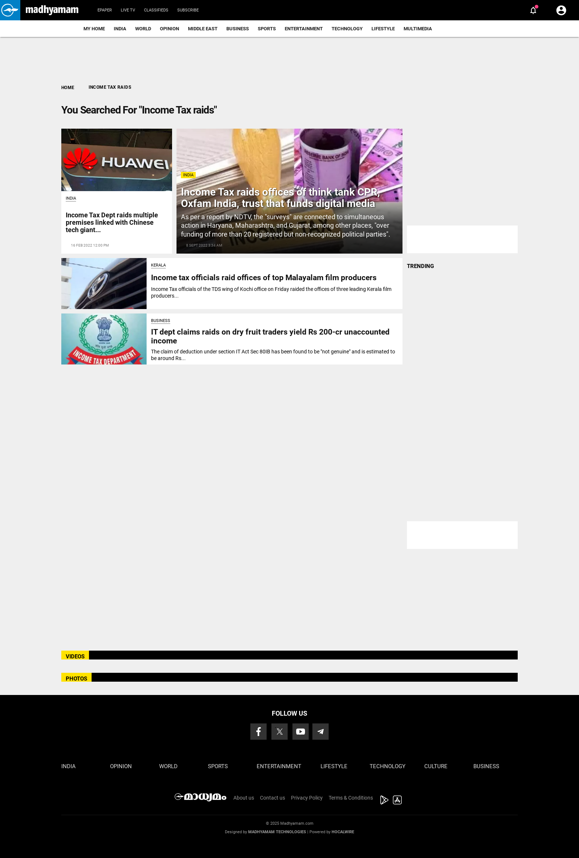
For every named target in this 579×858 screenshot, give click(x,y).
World (143, 28)
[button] (10, 10)
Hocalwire (343, 832)
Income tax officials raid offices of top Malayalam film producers (264, 277)
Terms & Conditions (351, 798)
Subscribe (188, 10)
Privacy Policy (307, 798)
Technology (347, 28)
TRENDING (420, 266)
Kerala (158, 265)
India (120, 28)
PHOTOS (76, 678)
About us (243, 798)
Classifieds (156, 10)
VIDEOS (75, 656)
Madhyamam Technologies (277, 832)
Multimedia (418, 28)
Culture (436, 766)
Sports (267, 28)
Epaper (104, 10)
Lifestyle (383, 28)
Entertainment (304, 28)
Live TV (128, 10)
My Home (94, 28)
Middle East (202, 28)
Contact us (272, 798)
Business (237, 28)
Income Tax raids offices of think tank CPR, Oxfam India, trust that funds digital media (280, 198)
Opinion (169, 28)
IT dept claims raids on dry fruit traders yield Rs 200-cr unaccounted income (270, 336)
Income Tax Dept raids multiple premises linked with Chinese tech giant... (112, 222)
